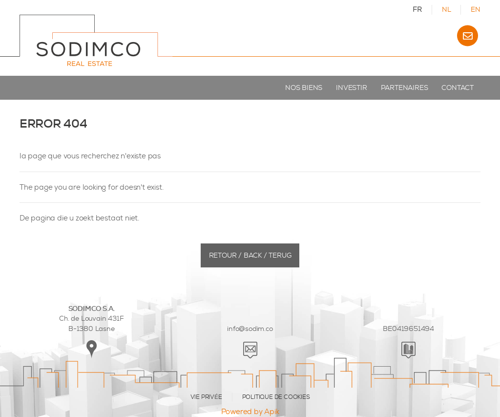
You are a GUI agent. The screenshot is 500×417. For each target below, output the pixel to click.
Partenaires (404, 88)
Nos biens (303, 88)
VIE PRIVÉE (206, 397)
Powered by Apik (250, 412)
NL (446, 9)
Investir (351, 88)
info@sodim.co (249, 329)
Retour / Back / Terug (250, 255)
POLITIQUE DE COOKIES (276, 397)
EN (475, 9)
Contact (457, 88)
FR (417, 9)
